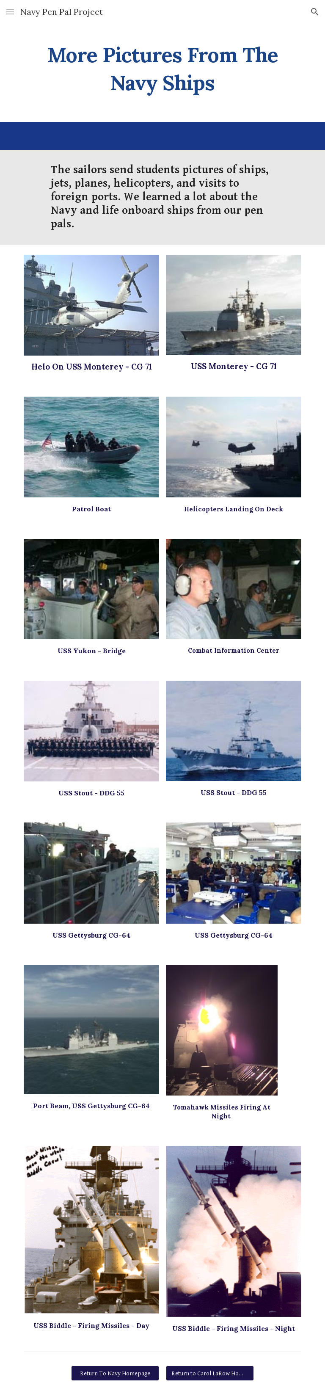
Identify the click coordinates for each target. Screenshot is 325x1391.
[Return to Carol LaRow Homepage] (209, 1373)
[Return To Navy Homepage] (115, 1373)
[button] (10, 11)
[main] (162, 67)
